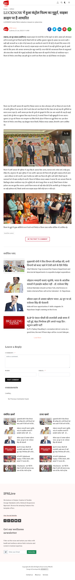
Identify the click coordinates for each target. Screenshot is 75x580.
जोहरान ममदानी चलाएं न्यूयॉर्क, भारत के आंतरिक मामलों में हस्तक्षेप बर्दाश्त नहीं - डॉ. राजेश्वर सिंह (48, 282)
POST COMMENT (13, 380)
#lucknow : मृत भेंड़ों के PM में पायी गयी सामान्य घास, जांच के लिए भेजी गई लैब (25, 468)
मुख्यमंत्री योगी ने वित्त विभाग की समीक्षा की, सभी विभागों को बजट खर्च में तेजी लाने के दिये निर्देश (48, 263)
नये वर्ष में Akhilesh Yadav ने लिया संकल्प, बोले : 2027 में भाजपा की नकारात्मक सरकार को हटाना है (25, 460)
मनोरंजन (12, 9)
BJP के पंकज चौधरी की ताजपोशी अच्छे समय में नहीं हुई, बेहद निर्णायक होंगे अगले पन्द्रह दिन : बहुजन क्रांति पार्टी (48, 321)
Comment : (10, 353)
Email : (42, 370)
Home (5, 9)
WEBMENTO (44, 569)
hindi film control (9, 233)
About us (38, 575)
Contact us (29, 575)
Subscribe (31, 552)
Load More (37, 338)
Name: (7, 370)
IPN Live (13, 28)
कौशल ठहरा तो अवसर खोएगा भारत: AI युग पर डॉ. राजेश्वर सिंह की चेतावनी (49, 301)
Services (45, 575)
